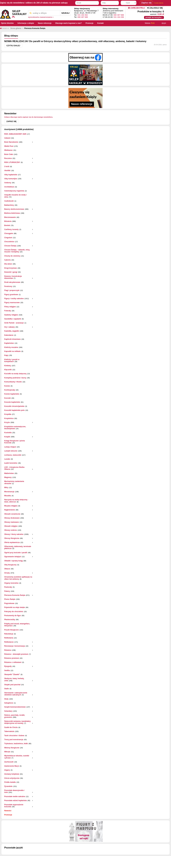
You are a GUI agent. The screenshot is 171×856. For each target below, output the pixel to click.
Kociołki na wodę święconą (15, 374)
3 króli (6, 167)
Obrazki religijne (11, 526)
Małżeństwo (9, 473)
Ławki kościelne (10, 463)
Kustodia (8, 433)
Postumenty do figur (12, 616)
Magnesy (8, 477)
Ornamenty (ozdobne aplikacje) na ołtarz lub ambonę (18, 578)
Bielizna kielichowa (12, 213)
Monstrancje (9, 492)
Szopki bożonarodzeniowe (15, 707)
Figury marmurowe (12, 303)
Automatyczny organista (14, 191)
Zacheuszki (9, 762)
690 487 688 (83, 17)
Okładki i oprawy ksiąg (13, 561)
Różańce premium (11, 658)
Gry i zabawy (9, 327)
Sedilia (7, 670)
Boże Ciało (8, 154)
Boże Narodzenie (11, 142)
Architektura (9, 187)
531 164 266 (119, 17)
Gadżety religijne (11, 315)
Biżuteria (8, 221)
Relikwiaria (8, 638)
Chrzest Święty (10, 246)
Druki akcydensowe (12, 282)
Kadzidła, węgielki (11, 331)
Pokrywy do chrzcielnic (13, 612)
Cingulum (8, 238)
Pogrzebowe (9, 603)
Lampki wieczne (10, 451)
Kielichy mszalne (11, 347)
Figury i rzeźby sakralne (14, 299)
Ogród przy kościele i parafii (15, 553)
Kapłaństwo (9, 343)
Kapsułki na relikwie (12, 351)
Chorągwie (8, 233)
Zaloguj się (155, 8)
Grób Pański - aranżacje (14, 323)
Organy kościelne (11, 583)
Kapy (6, 355)
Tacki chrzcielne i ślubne (14, 736)
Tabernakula (9, 731)
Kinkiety (7, 366)
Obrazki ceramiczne (12, 514)
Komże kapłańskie (11, 394)
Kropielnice (9, 418)
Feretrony (8, 286)
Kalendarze (8, 335)
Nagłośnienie (9, 510)
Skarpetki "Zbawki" (12, 674)
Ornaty (7, 573)
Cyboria (7, 260)
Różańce (7, 650)
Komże (7, 386)
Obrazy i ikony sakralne (13, 534)
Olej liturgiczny (10, 565)
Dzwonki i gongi (10, 272)
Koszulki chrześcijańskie (14, 406)
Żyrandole (8, 786)
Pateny (7, 591)
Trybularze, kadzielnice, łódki (16, 744)
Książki (7, 437)
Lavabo (7, 459)
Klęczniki (8, 370)
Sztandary (8, 711)
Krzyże (7, 422)
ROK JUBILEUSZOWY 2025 (15, 134)
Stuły (6, 699)
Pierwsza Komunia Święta (14, 595)
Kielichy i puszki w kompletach (11, 360)
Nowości (7, 811)
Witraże (7, 752)
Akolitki (7, 171)
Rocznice (8, 158)
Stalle (6, 689)
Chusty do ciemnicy (12, 256)
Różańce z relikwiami (12, 662)
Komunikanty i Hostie (13, 382)
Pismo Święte (9, 599)
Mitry (6, 488)
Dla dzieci (8, 264)
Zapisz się (11, 121)
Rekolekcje (8, 634)
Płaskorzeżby (9, 620)
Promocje (8, 815)
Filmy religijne (10, 307)
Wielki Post (8, 146)
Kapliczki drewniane (12, 339)
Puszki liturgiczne (11, 630)
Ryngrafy (8, 666)
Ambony (7, 183)
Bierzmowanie (10, 217)
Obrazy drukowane (12, 518)
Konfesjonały (9, 390)
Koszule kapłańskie (12, 402)
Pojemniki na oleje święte (14, 607)
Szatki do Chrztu (11, 727)
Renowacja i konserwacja (14, 646)
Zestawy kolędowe (11, 774)
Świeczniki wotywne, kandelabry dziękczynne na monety (17, 722)
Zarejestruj (136, 8)
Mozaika (7, 496)
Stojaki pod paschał (12, 685)
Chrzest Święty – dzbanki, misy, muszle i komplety (17, 251)
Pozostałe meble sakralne (14, 796)
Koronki (7, 398)
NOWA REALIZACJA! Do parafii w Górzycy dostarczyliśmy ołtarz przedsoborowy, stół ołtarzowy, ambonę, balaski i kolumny (75, 41)
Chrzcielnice (9, 242)
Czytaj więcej (158, 3)
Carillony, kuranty (11, 229)
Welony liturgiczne (11, 748)
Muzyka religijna (11, 506)
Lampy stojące (10, 447)
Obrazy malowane (11, 522)
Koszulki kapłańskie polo (14, 410)
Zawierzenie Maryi (11, 766)
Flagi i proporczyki (11, 290)
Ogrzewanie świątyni (12, 557)
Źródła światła (10, 782)
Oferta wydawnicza (12, 542)
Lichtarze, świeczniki (12, 455)
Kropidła (7, 414)
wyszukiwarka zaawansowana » (41, 17)
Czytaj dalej (13, 45)
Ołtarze (7, 569)
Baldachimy (9, 205)
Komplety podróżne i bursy (15, 378)
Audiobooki (9, 201)
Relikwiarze (9, 642)
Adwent (7, 138)
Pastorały (8, 587)
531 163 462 (83, 15)
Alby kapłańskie (10, 175)
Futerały (7, 311)
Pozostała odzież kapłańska (15, 800)
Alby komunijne (10, 179)
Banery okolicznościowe (14, 209)
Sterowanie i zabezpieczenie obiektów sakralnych (15, 694)
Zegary (7, 770)
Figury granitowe (11, 295)
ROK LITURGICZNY (12, 162)
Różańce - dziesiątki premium (16, 654)
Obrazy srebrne (10, 530)
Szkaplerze (8, 703)
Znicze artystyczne (12, 778)
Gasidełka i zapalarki (12, 319)
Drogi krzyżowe (10, 268)
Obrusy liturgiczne (11, 538)
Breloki (7, 225)
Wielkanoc (8, 150)
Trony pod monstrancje (13, 740)
